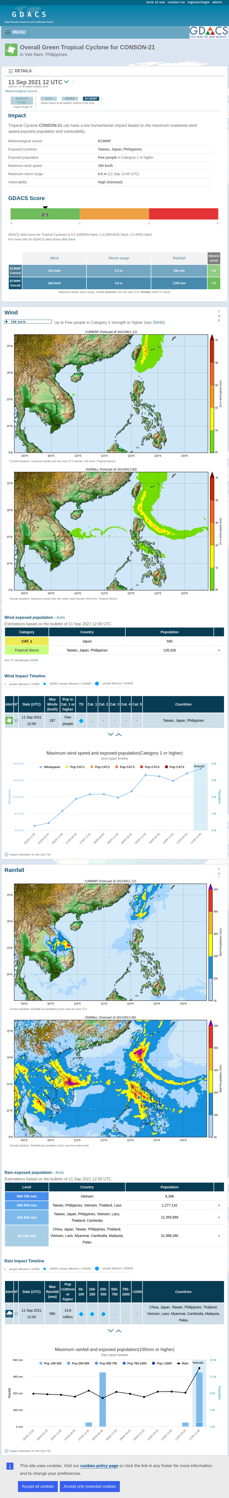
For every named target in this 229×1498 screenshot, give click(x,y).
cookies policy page (99, 1466)
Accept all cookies (38, 1486)
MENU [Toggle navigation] (15, 32)
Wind (54, 258)
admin (217, 2)
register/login (198, 2)
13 (16, 720)
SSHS (158, 322)
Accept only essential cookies (90, 1486)
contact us (176, 2)
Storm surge (119, 258)
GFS (48, 98)
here (72, 239)
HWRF (70, 98)
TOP (219, 316)
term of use (156, 2)
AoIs (60, 617)
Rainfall (179, 258)
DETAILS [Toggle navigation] (20, 71)
